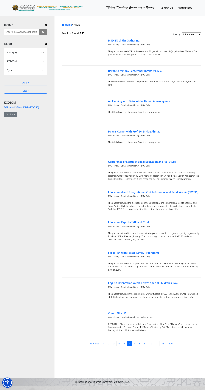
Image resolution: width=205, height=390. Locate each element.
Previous (94, 343)
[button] (7, 382)
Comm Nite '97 (117, 313)
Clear (26, 90)
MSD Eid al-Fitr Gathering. (124, 40)
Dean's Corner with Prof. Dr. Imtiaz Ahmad (134, 131)
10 (150, 343)
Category (12, 52)
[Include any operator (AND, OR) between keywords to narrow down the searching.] (46, 24)
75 (163, 343)
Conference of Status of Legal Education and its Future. (142, 161)
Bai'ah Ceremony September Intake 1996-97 (135, 71)
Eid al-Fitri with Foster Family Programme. (134, 252)
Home (67, 24)
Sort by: (176, 34)
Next (170, 343)
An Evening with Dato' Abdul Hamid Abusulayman (139, 101)
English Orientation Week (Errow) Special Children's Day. (143, 283)
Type (9, 70)
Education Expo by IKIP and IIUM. (129, 222)
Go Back (10, 114)
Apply (25, 82)
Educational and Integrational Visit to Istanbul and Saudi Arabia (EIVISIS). (153, 192)
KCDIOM (12, 61)
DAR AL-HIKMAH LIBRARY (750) (21, 107)
